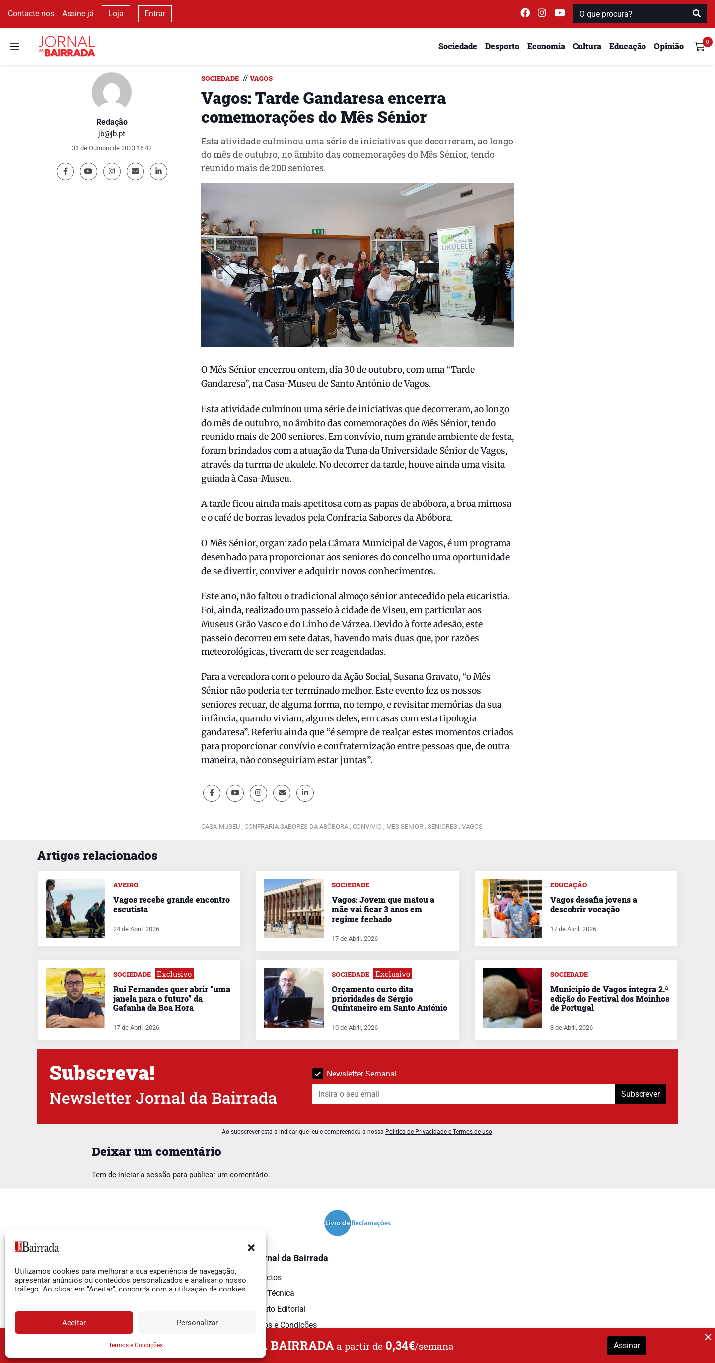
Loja (116, 13)
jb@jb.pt (111, 133)
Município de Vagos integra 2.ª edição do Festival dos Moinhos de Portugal (609, 998)
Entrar (154, 13)
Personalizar (197, 1322)
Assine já (78, 13)
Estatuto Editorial (276, 1309)
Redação (112, 122)
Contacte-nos (31, 13)
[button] (251, 1247)
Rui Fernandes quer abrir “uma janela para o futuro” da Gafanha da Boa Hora (171, 998)
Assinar (627, 1345)
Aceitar (74, 1322)
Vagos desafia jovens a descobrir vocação (593, 904)
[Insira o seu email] (464, 1094)
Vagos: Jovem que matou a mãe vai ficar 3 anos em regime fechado (383, 909)
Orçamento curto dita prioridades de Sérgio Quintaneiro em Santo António (389, 998)
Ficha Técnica (270, 1293)
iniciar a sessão (144, 1174)
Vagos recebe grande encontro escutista (171, 904)
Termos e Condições (136, 1345)
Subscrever (640, 1094)
